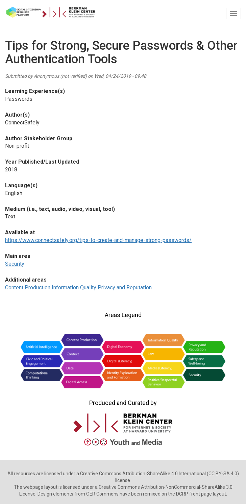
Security (14, 264)
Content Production (27, 287)
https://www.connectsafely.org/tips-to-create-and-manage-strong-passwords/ (98, 240)
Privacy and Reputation (125, 287)
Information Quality (74, 287)
